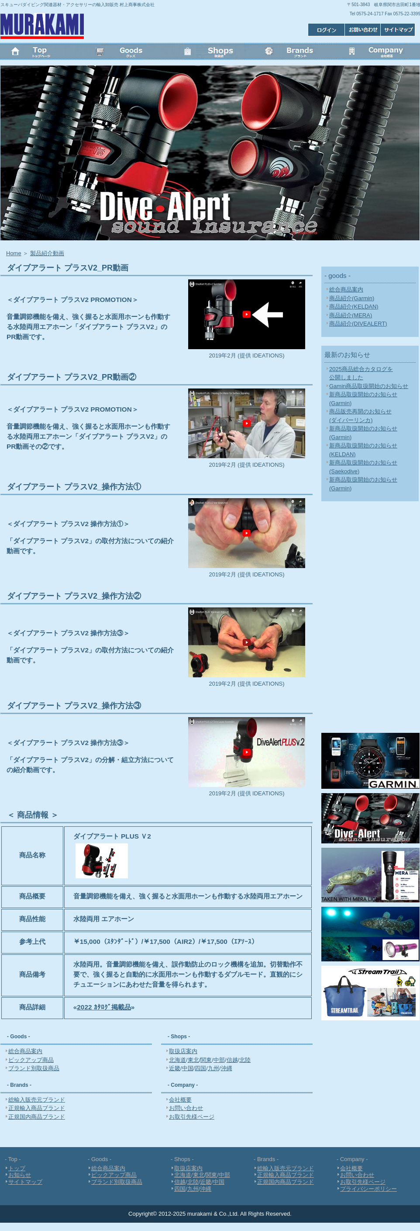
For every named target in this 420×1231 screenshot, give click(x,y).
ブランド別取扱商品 (33, 1068)
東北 (193, 1060)
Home (13, 253)
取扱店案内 (183, 1051)
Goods (126, 52)
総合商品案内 (25, 1051)
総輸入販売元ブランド (36, 1099)
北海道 (177, 1060)
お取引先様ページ (191, 1116)
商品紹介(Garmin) (351, 298)
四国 (200, 1068)
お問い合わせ (362, 29)
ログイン (398, 29)
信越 (232, 1060)
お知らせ (19, 1175)
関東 (206, 1060)
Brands (294, 52)
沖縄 (226, 1068)
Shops (210, 52)
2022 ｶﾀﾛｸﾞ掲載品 (104, 1007)
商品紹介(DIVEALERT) (358, 323)
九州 (213, 1068)
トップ (42, 52)
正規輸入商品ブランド (36, 1108)
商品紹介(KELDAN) (354, 306)
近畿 (174, 1068)
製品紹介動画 (47, 253)
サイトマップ (325, 29)
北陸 (245, 1060)
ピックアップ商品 (31, 1060)
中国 (187, 1068)
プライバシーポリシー (368, 1189)
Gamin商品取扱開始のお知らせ (368, 386)
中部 (219, 1060)
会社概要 (378, 52)
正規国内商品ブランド (36, 1116)
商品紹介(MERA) (350, 315)
